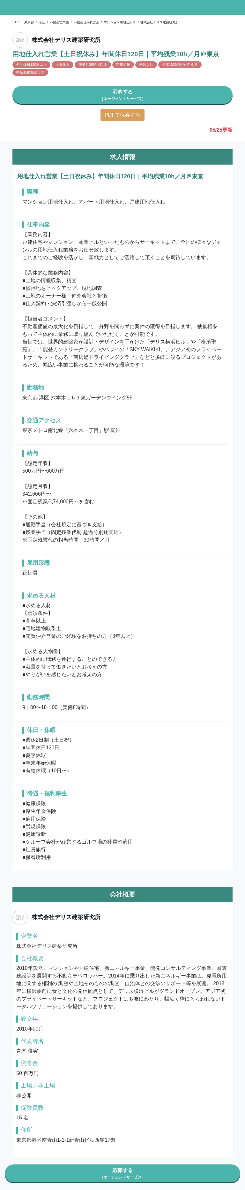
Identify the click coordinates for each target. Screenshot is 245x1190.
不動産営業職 (59, 22)
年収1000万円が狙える (180, 64)
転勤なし (146, 64)
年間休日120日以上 (31, 64)
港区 (42, 22)
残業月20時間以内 (92, 64)
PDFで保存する (122, 115)
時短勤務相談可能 (30, 72)
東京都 (29, 22)
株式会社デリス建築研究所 (159, 22)
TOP (16, 22)
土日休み (63, 64)
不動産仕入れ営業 (86, 22)
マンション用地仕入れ (120, 22)
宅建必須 (123, 64)
